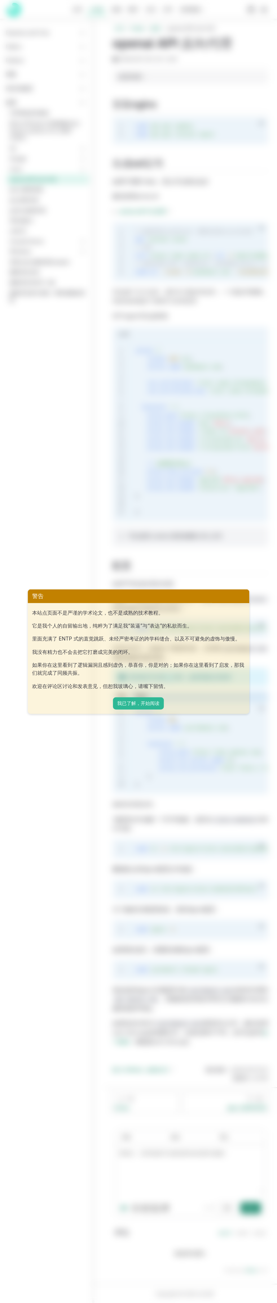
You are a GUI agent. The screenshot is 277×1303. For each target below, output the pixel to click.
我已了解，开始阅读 (138, 703)
